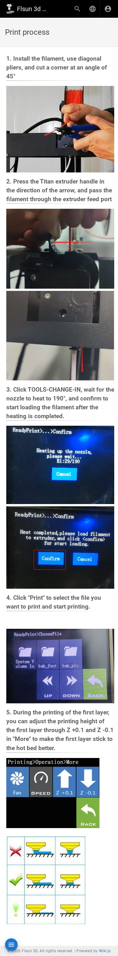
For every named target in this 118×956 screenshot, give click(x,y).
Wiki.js (105, 951)
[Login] (107, 8)
